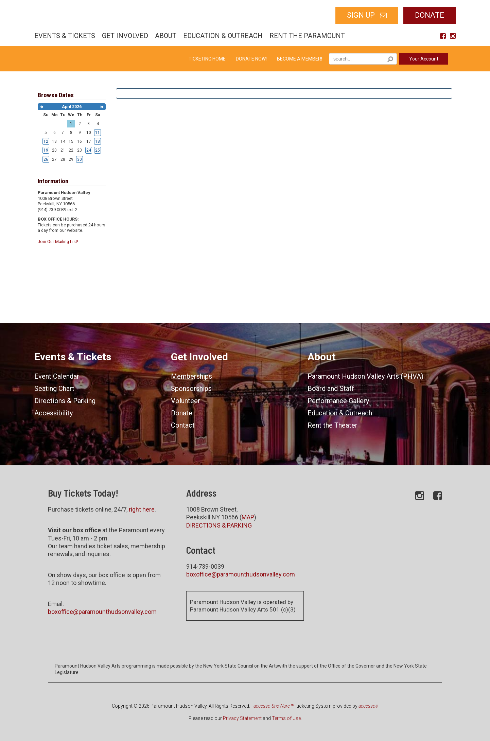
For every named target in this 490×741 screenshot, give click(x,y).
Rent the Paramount (307, 35)
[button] (41, 106)
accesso (368, 706)
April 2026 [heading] (72, 106)
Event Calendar (56, 376)
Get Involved (125, 35)
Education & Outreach (223, 35)
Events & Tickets (64, 35)
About (165, 35)
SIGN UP (361, 15)
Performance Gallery (338, 401)
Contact (183, 425)
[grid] (72, 137)
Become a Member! (299, 59)
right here (142, 509)
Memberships (191, 376)
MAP (248, 517)
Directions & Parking (64, 401)
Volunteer (185, 401)
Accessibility (53, 413)
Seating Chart (54, 388)
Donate (429, 15)
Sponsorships (191, 388)
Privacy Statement (242, 718)
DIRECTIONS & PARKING (219, 525)
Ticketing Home (207, 59)
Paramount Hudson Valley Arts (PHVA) (365, 376)
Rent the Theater (332, 425)
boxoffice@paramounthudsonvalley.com (102, 611)
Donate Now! (251, 59)
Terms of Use (286, 718)
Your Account (423, 59)
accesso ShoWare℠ (273, 706)
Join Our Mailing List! (58, 241)
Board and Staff (331, 388)
